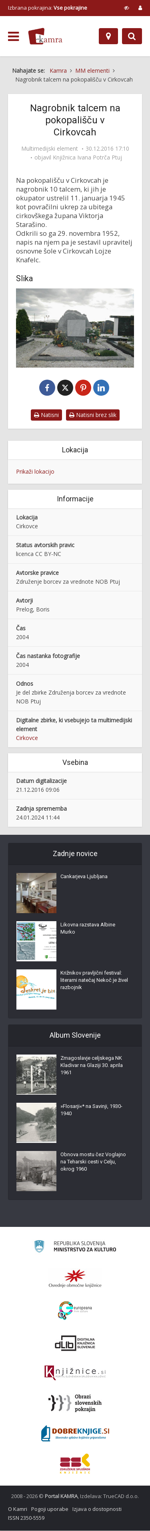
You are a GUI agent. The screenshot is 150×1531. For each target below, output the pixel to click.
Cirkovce (27, 738)
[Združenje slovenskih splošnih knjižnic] (75, 1373)
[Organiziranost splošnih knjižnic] (75, 1279)
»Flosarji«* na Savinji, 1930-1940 (91, 1110)
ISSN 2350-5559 (26, 1518)
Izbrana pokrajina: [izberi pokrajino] (47, 7)
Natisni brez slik (92, 415)
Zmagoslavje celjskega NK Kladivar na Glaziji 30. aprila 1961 (91, 1065)
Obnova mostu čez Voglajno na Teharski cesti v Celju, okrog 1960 (93, 1162)
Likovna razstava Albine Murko (87, 928)
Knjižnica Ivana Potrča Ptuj (87, 157)
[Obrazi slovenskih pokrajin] (75, 1404)
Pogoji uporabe (49, 1509)
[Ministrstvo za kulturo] (75, 1248)
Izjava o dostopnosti (97, 1509)
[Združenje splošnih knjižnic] (75, 1464)
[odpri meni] (13, 36)
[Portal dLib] (75, 1343)
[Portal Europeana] (75, 1311)
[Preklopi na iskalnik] (132, 36)
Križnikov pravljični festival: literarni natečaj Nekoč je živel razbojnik (94, 980)
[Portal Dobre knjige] (75, 1434)
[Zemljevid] (108, 36)
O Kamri (17, 1509)
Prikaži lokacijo (35, 472)
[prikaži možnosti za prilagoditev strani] (126, 7)
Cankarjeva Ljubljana (84, 877)
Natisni (46, 415)
